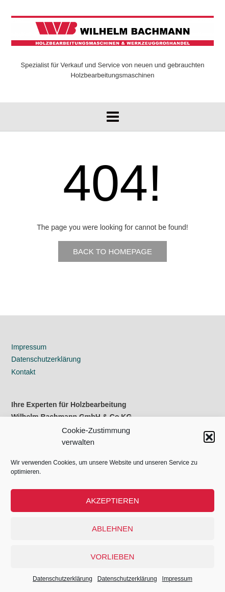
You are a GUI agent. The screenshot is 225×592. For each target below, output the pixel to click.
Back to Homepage (112, 251)
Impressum (177, 578)
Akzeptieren (112, 500)
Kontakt (23, 372)
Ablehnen (112, 528)
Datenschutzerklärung (62, 578)
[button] (209, 437)
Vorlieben (113, 556)
